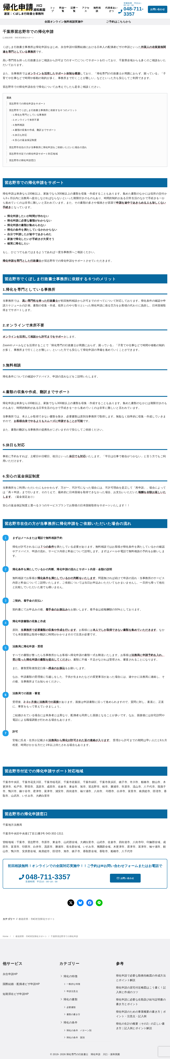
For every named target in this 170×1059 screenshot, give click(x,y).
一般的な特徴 (73, 984)
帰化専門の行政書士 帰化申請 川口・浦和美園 (93, 1054)
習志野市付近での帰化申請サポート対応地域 (33, 153)
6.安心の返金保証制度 (25, 140)
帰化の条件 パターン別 (79, 1030)
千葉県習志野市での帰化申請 (64, 936)
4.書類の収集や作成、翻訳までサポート (34, 130)
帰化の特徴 (70, 976)
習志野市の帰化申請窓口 (22, 160)
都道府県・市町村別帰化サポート (19, 38)
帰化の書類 (70, 999)
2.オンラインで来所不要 (26, 120)
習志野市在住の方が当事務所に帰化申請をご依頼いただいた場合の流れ (48, 147)
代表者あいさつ (111, 9)
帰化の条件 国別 (76, 1037)
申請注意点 (72, 991)
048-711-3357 (134, 11)
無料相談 (97, 9)
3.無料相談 (19, 125)
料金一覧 (62, 9)
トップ (52, 9)
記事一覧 (74, 9)
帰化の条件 (70, 1022)
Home (6, 936)
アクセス (85, 9)
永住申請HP (10, 974)
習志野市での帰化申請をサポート (27, 103)
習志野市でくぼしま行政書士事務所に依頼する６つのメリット (43, 110)
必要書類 (71, 1007)
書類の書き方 (73, 1014)
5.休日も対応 (20, 135)
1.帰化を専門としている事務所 (29, 115)
